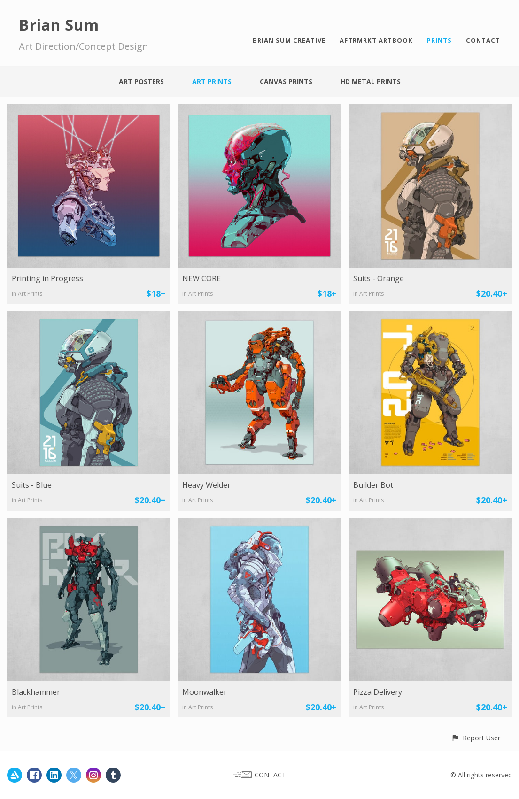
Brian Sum (59, 25)
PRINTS (439, 40)
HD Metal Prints (371, 81)
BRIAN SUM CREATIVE (289, 40)
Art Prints (212, 81)
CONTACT (483, 40)
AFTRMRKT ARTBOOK (376, 40)
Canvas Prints (286, 81)
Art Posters (141, 81)
